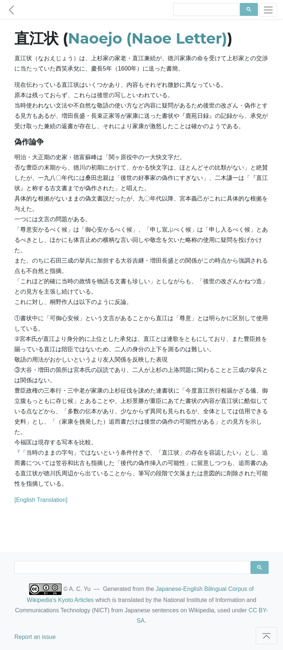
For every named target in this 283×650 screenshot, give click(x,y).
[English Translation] (40, 500)
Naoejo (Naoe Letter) (147, 38)
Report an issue (35, 637)
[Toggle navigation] (268, 10)
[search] (206, 9)
